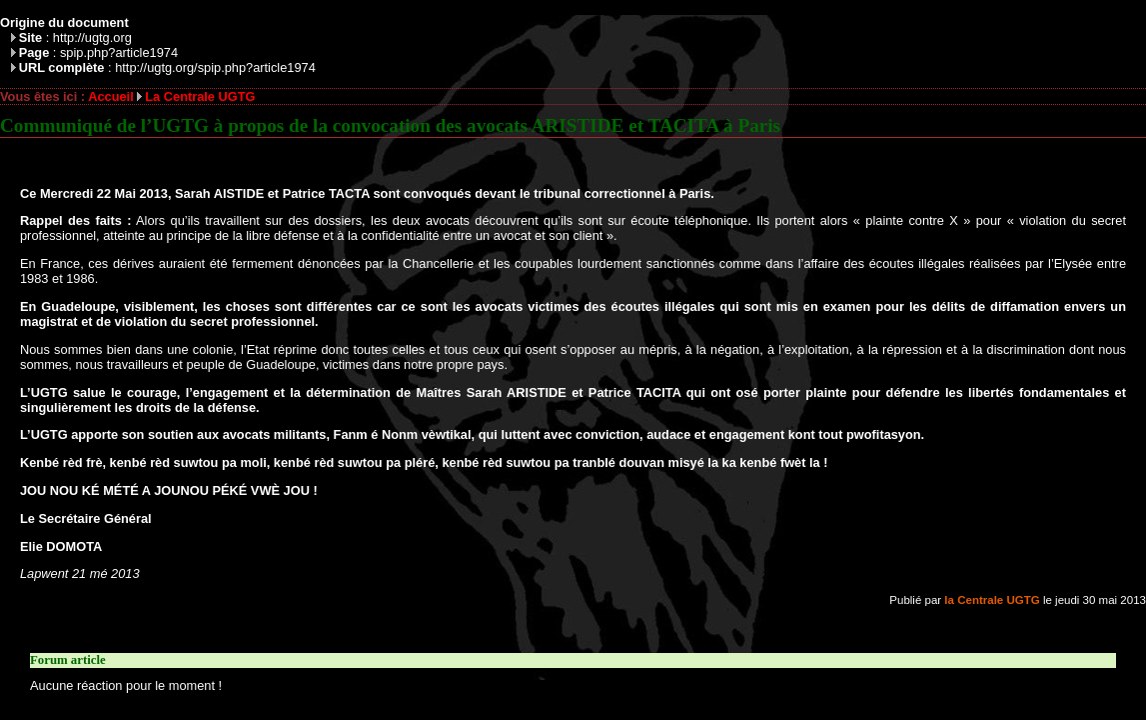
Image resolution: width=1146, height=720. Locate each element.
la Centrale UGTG (991, 600)
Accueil (111, 96)
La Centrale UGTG (200, 96)
